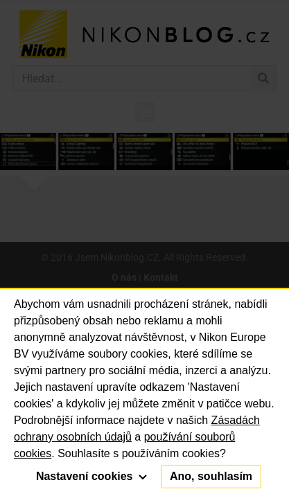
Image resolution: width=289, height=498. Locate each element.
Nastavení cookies (91, 476)
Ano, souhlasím (211, 476)
